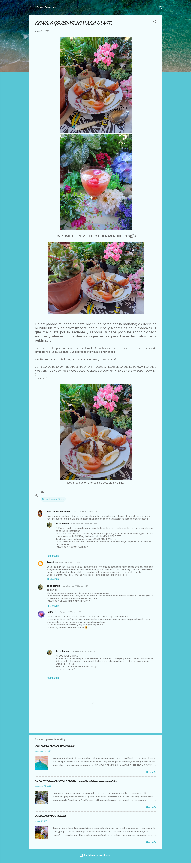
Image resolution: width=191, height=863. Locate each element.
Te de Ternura (62, 523)
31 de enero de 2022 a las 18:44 (84, 524)
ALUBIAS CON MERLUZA (50, 816)
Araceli (50, 562)
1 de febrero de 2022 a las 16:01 (75, 586)
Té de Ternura (46, 7)
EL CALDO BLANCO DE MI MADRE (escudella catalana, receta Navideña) (76, 781)
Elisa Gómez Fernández (58, 511)
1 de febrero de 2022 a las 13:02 (68, 562)
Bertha (50, 612)
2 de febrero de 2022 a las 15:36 (84, 651)
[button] (154, 22)
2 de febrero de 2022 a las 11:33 (67, 612)
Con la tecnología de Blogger (95, 855)
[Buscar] (160, 8)
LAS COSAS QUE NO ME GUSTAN (54, 746)
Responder (53, 556)
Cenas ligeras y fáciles (53, 499)
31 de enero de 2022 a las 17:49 (84, 512)
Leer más (151, 772)
